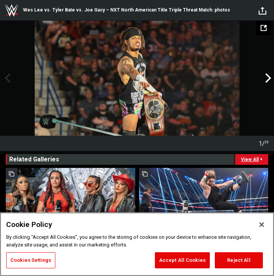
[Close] (261, 224)
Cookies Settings (30, 260)
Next (267, 78)
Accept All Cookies (182, 260)
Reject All (238, 260)
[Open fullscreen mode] (263, 28)
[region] (137, 244)
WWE (11, 10)
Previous (6, 78)
